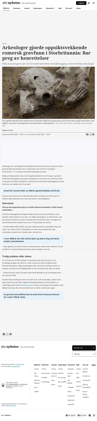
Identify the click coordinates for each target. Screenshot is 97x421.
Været (69, 391)
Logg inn (81, 3)
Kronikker (44, 377)
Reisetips (61, 373)
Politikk (36, 391)
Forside (36, 369)
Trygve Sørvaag (20, 364)
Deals (59, 386)
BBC (19, 229)
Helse (53, 380)
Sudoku (78, 382)
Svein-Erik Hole (16, 366)
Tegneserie (71, 404)
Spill (60, 8)
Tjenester (49, 8)
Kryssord (79, 386)
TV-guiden (71, 387)
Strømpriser (71, 396)
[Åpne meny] (88, 3)
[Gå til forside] (19, 3)
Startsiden (71, 369)
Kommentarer (45, 373)
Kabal (78, 390)
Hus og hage (62, 377)
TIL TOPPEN (5, 415)
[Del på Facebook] (87, 134)
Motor (53, 384)
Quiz (77, 373)
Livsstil (27, 8)
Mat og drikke (62, 382)
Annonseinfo (86, 380)
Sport (36, 387)
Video (78, 8)
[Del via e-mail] (93, 134)
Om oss (68, 8)
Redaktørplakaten (13, 384)
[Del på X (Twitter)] (90, 134)
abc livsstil (83, 415)
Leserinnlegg (45, 382)
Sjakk (77, 377)
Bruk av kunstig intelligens (86, 394)
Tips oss (77, 354)
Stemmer (16, 8)
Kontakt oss (78, 348)
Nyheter (6, 8)
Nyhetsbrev (71, 400)
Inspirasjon (37, 8)
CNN (6, 260)
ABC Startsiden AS (11, 405)
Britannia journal (28, 285)
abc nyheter (71, 415)
